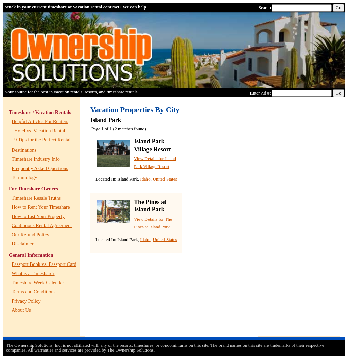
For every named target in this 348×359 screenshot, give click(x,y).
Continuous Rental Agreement (42, 225)
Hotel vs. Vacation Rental (39, 130)
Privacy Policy (26, 301)
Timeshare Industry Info (36, 159)
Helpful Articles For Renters (40, 121)
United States (165, 179)
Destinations (24, 150)
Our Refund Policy (30, 234)
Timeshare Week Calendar (38, 282)
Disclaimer (22, 243)
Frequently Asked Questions (40, 168)
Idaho (145, 179)
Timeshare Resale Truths (36, 198)
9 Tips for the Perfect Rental (42, 139)
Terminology (24, 177)
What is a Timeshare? (33, 273)
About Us (21, 310)
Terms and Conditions (33, 291)
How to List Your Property (38, 216)
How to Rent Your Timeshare (41, 207)
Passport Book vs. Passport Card (44, 264)
